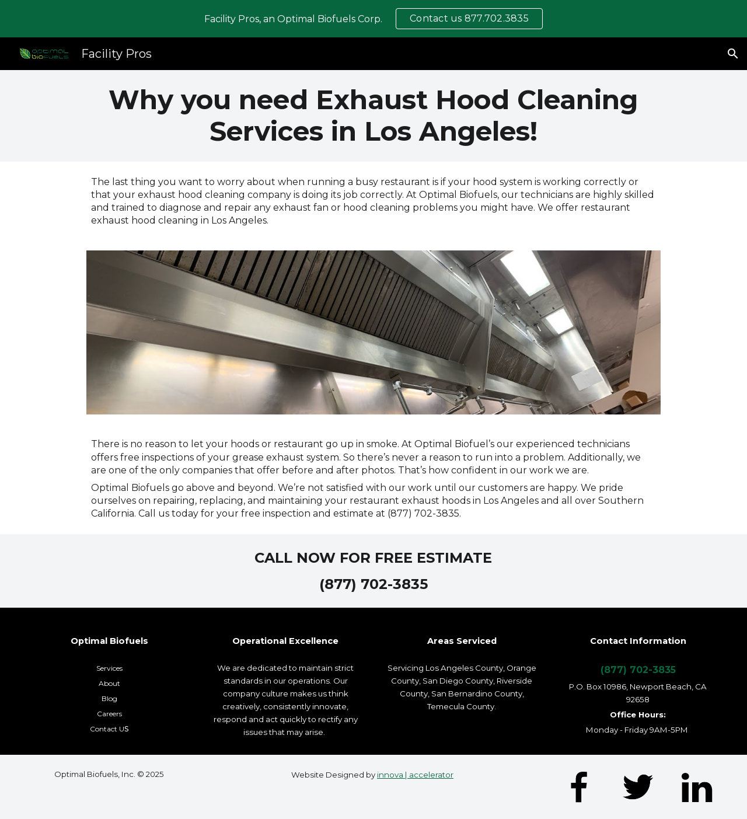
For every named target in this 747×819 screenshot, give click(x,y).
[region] (373, 18)
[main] (373, 115)
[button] (733, 54)
